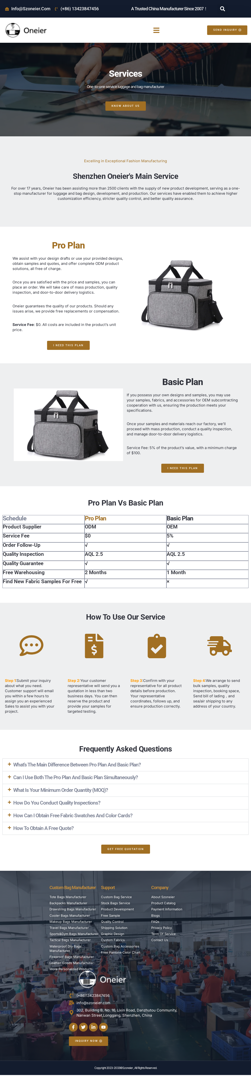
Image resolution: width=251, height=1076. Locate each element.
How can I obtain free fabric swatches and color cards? (72, 816)
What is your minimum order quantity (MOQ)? (60, 791)
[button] (222, 9)
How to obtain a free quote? (43, 829)
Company (159, 888)
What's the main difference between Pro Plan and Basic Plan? (77, 765)
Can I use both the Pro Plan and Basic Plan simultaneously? (75, 778)
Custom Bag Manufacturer (73, 888)
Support (108, 888)
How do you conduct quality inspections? (56, 803)
